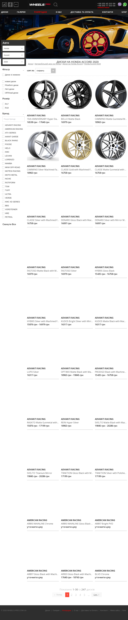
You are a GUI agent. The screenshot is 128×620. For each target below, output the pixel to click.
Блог (124, 12)
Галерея (21, 12)
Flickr (17, 5)
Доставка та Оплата (81, 12)
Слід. (95, 594)
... (89, 594)
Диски (4, 12)
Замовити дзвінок (103, 7)
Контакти (107, 12)
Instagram (4, 5)
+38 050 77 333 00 (106, 5)
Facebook (11, 5)
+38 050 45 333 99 (106, 3)
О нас (59, 12)
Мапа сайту (115, 610)
